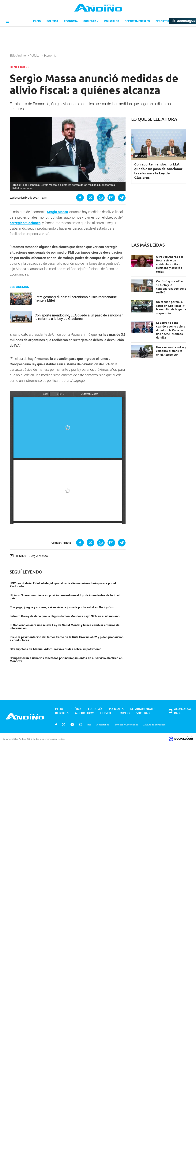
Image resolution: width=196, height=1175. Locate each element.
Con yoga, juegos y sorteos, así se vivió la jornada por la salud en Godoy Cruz (62, 607)
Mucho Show (84, 713)
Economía (71, 21)
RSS (89, 724)
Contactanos (102, 724)
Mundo (125, 713)
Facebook (56, 724)
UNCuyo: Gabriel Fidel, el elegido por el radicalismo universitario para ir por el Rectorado (63, 585)
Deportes (162, 21)
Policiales (111, 21)
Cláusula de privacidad (154, 724)
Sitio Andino (18, 55)
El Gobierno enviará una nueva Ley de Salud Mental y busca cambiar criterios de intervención (64, 627)
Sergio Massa (38, 556)
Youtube (72, 724)
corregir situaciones (25, 223)
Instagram (81, 724)
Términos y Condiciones (126, 724)
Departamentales (137, 21)
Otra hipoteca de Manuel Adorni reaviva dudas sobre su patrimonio (55, 649)
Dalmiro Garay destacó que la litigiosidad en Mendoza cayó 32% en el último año (64, 616)
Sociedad (91, 21)
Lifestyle (106, 713)
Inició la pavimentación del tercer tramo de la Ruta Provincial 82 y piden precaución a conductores (66, 639)
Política (52, 21)
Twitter (64, 724)
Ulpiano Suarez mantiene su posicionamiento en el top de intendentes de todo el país (64, 597)
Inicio (37, 21)
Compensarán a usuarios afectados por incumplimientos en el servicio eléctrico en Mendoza (66, 660)
